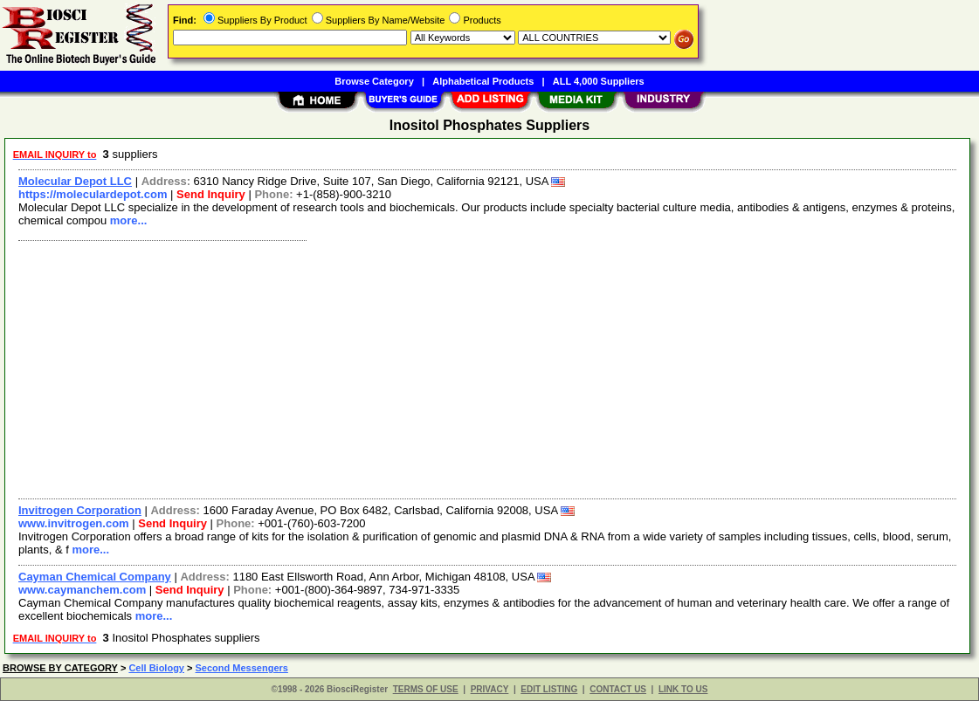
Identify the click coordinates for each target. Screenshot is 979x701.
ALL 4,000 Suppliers (599, 81)
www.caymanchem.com (82, 589)
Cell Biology (156, 668)
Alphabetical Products (483, 81)
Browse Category (373, 81)
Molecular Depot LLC (75, 181)
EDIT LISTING (549, 689)
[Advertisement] (488, 367)
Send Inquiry (210, 194)
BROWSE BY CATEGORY (60, 668)
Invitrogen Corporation (79, 510)
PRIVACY (490, 689)
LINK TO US (682, 689)
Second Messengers (242, 668)
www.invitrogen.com (73, 523)
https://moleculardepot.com (92, 194)
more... (129, 220)
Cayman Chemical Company (94, 576)
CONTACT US (617, 689)
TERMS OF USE (425, 689)
